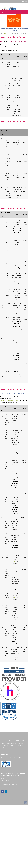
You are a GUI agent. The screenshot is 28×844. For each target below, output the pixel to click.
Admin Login (17, 800)
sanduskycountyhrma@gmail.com (10, 784)
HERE (4, 33)
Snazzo (13, 800)
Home (23, 1)
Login (26, 1)
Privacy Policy (7, 799)
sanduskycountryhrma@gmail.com (9, 48)
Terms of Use (12, 799)
